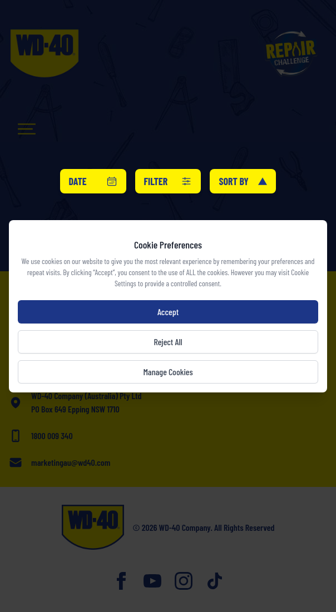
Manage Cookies (167, 371)
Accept (168, 311)
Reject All (168, 341)
